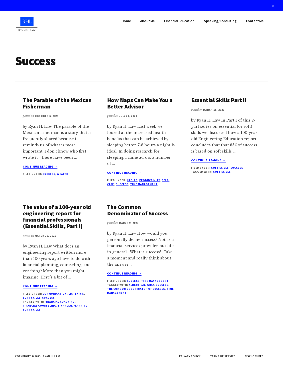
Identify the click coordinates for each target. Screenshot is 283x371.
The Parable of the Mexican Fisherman (57, 103)
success (162, 284)
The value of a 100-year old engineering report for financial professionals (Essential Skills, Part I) (57, 216)
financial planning (73, 305)
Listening (76, 293)
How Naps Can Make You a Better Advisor (140, 103)
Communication (55, 293)
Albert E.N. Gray (141, 284)
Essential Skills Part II (218, 100)
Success (49, 174)
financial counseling (39, 305)
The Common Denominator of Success (137, 210)
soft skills (222, 171)
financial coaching (60, 301)
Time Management (143, 184)
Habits (132, 180)
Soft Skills (220, 167)
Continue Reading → (40, 167)
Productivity (149, 180)
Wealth (62, 174)
